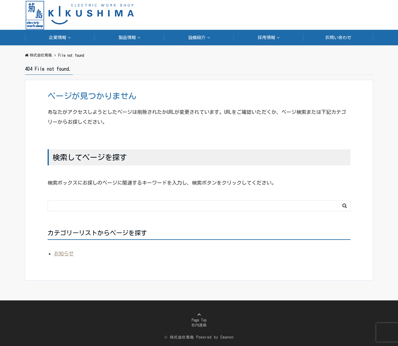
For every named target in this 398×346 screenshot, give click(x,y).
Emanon (227, 337)
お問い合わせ (338, 37)
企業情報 (57, 37)
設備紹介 (197, 37)
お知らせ (64, 253)
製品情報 (127, 37)
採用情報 (266, 37)
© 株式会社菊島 (179, 337)
